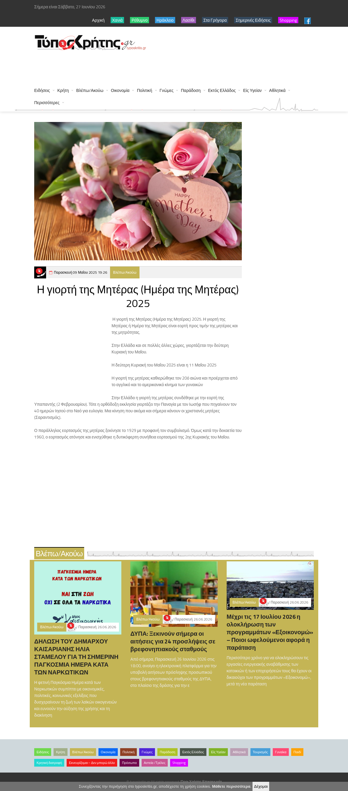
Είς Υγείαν (252, 90)
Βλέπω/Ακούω (90, 90)
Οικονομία (120, 90)
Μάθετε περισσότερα (231, 786)
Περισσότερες (46, 102)
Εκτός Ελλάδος (222, 90)
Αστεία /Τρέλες (155, 762)
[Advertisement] (142, 66)
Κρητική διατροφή (49, 762)
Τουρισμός (260, 752)
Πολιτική (144, 90)
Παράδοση (190, 90)
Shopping (179, 762)
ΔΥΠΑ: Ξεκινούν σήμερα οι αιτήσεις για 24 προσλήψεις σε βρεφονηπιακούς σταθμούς (172, 641)
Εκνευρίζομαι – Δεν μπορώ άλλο (92, 762)
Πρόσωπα (129, 762)
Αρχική (98, 20)
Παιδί (297, 752)
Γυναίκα (280, 752)
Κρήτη (63, 90)
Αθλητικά (277, 90)
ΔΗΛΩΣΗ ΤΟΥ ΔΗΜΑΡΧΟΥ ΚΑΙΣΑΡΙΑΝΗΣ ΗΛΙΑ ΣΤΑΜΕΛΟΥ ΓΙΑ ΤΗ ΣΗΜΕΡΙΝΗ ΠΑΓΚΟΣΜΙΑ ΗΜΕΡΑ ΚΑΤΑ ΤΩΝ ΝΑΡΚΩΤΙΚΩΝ (76, 657)
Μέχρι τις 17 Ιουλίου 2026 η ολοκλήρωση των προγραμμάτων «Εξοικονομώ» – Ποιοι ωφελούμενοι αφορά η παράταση (270, 632)
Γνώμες (167, 90)
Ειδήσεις (42, 90)
